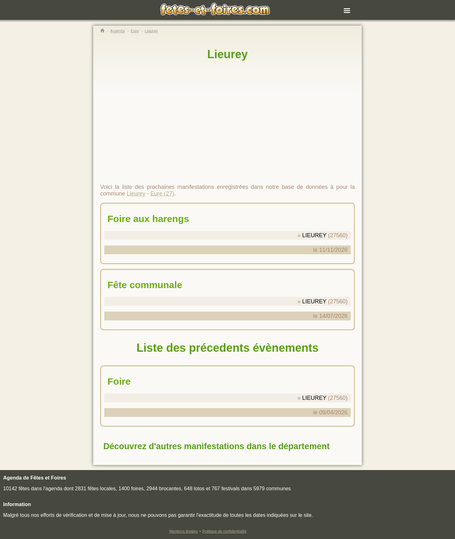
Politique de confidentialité (224, 531)
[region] (227, 119)
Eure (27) (162, 193)
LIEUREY (314, 235)
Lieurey (227, 54)
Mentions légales (183, 531)
